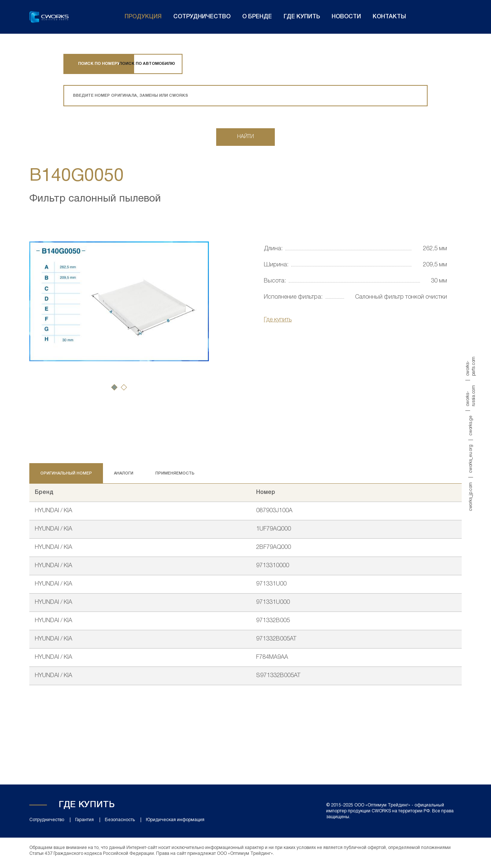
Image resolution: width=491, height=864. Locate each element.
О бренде (257, 16)
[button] (114, 387)
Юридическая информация (175, 820)
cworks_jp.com (471, 496)
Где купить (302, 16)
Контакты (389, 16)
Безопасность (120, 820)
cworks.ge (471, 425)
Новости (346, 16)
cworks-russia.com (471, 395)
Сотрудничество (201, 16)
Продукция (143, 16)
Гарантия (84, 820)
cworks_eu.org (471, 459)
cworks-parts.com (471, 366)
